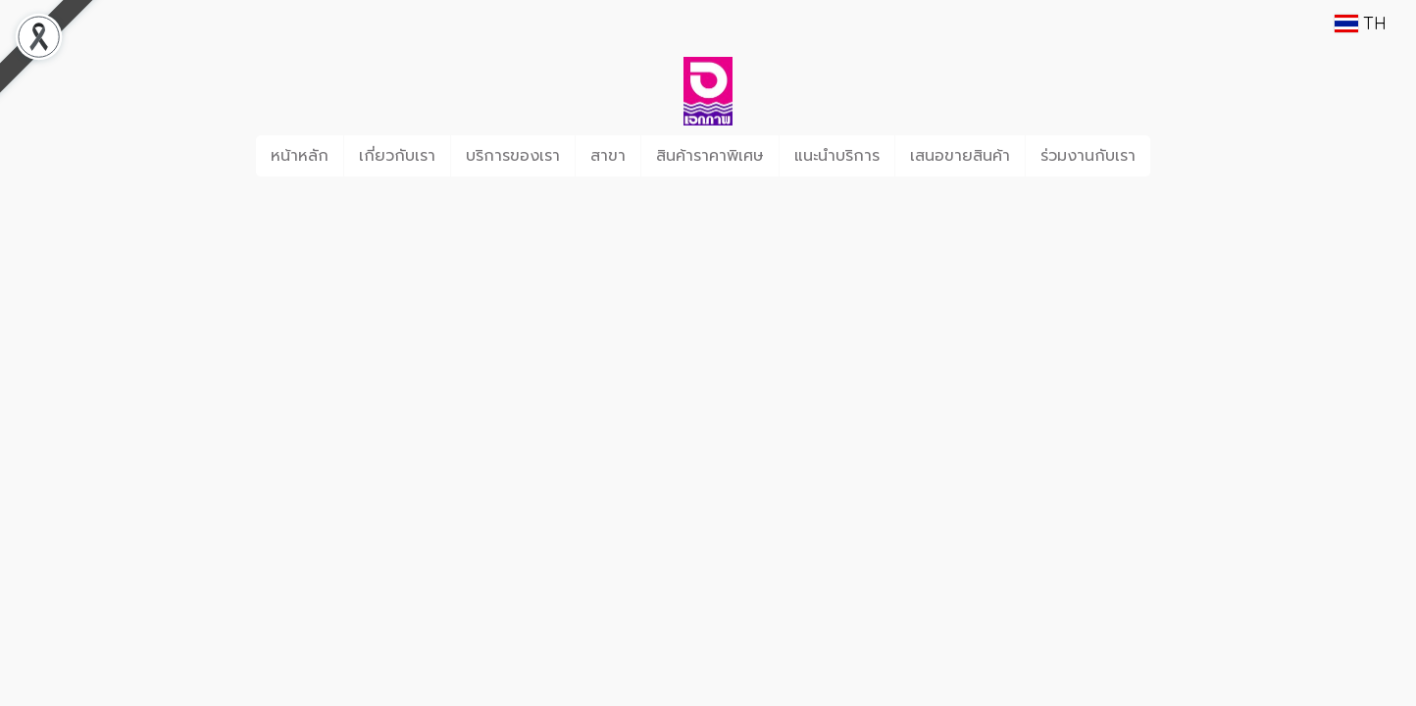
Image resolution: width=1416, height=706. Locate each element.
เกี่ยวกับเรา (397, 156)
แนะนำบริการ (837, 156)
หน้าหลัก (300, 156)
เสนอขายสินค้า (960, 156)
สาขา (608, 156)
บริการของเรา (513, 156)
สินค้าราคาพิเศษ (710, 156)
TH (1361, 23)
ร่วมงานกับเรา (1088, 156)
